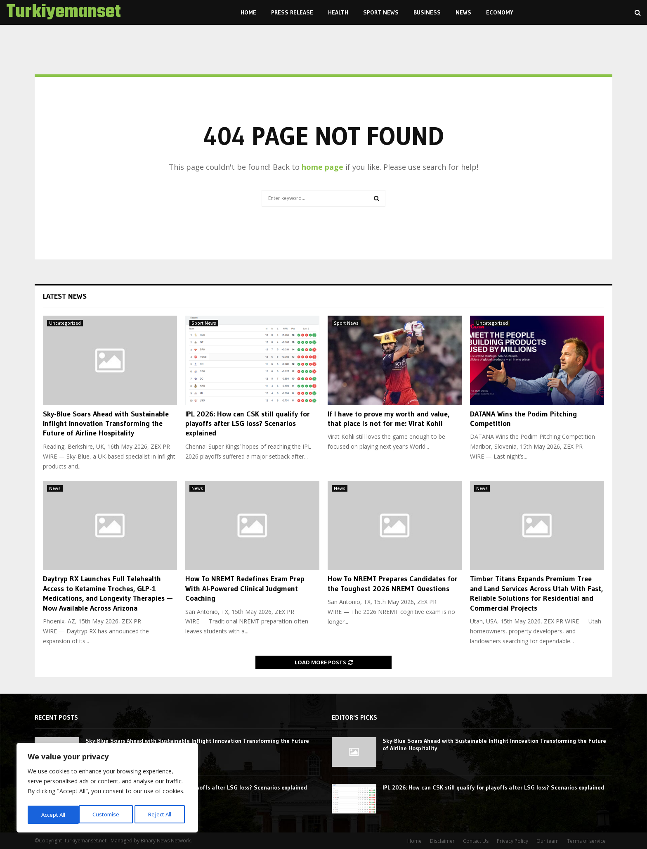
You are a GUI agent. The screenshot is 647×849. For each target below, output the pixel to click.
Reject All (108, 814)
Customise (54, 814)
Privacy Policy (512, 840)
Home (248, 12)
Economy (499, 12)
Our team (547, 840)
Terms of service (586, 840)
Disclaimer (442, 840)
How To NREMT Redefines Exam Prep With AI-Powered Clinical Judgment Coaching (245, 588)
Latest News (65, 296)
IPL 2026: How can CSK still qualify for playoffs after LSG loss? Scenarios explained (247, 423)
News (463, 12)
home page (322, 167)
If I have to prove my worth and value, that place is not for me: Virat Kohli (388, 418)
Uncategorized (65, 323)
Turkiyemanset (63, 12)
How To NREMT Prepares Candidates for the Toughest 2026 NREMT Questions (393, 583)
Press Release (292, 12)
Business (427, 12)
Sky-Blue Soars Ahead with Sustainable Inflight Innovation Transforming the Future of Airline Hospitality (106, 423)
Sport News (381, 12)
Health (338, 12)
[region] (107, 789)
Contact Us (476, 840)
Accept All (162, 814)
